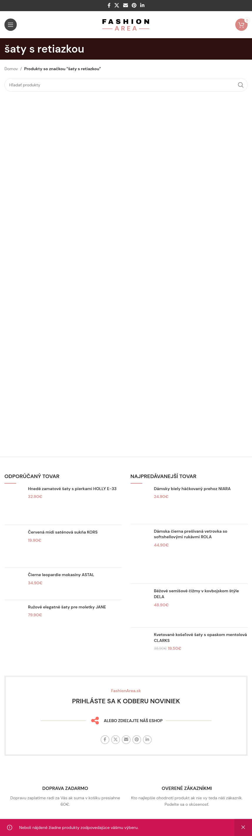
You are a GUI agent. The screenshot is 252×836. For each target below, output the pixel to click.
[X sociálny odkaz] (117, 5)
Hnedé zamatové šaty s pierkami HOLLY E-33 (72, 488)
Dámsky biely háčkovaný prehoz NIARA (192, 488)
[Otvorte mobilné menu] (10, 25)
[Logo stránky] (126, 24)
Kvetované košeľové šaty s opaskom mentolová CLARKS (200, 637)
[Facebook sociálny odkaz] (109, 5)
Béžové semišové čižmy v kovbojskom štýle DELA (196, 593)
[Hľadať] (126, 85)
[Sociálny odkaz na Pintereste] (134, 5)
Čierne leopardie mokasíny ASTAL (61, 574)
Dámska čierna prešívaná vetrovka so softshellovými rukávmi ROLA (190, 534)
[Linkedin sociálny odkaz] (142, 5)
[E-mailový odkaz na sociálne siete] (125, 5)
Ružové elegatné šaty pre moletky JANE (67, 607)
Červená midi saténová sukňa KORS (63, 532)
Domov (11, 68)
